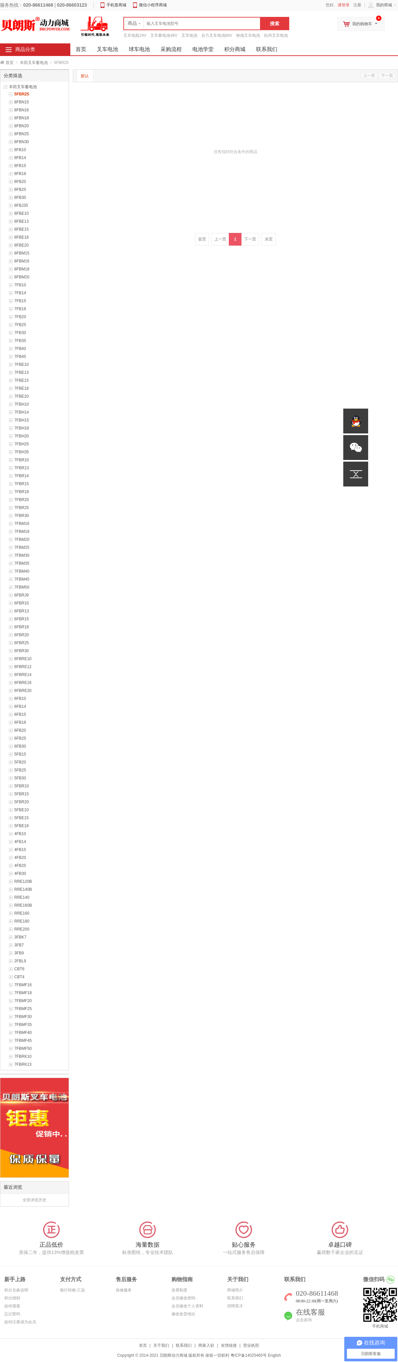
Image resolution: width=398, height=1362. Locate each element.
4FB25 (20, 865)
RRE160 (21, 913)
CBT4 (19, 977)
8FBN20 (21, 126)
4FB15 (20, 849)
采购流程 (171, 49)
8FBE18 (21, 237)
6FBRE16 (23, 682)
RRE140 (21, 897)
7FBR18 (21, 491)
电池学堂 (203, 49)
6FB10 (20, 698)
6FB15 (20, 714)
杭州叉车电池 (276, 35)
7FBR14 (21, 476)
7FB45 (20, 356)
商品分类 (25, 49)
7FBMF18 (23, 993)
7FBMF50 (23, 1048)
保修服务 (124, 1290)
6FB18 (20, 722)
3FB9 (19, 953)
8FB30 (20, 197)
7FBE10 (21, 364)
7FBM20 (21, 539)
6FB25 (20, 738)
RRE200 (21, 929)
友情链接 (229, 1345)
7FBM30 (21, 555)
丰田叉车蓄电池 (34, 62)
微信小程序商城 (153, 5)
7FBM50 (21, 587)
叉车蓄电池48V (163, 35)
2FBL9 (20, 961)
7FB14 (20, 293)
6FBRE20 (23, 690)
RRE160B (23, 905)
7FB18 (20, 309)
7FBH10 (21, 404)
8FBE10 (21, 213)
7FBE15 (21, 380)
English (274, 1355)
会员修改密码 (183, 1298)
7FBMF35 (23, 1024)
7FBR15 (21, 484)
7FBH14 (21, 412)
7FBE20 (21, 396)
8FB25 (20, 189)
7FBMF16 (23, 985)
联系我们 (266, 49)
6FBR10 (21, 603)
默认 (85, 76)
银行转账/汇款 (72, 1290)
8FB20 (20, 181)
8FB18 (20, 173)
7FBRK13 (23, 1064)
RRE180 (21, 921)
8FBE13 (21, 221)
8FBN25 (21, 134)
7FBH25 (21, 444)
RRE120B (23, 881)
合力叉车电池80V (216, 35)
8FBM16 (21, 261)
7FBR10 (21, 460)
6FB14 (20, 706)
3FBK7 (20, 937)
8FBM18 (21, 269)
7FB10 (20, 285)
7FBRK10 (23, 1056)
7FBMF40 (23, 1032)
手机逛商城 (116, 5)
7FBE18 (21, 388)
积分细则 (12, 1298)
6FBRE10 (23, 658)
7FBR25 (21, 507)
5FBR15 (21, 794)
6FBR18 (21, 627)
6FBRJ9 (21, 595)
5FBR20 (21, 802)
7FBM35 (21, 563)
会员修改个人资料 (187, 1306)
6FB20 (20, 730)
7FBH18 (21, 428)
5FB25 (20, 770)
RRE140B (23, 889)
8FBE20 (21, 245)
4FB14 (20, 841)
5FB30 (20, 778)
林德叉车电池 (248, 35)
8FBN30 (21, 142)
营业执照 (251, 1345)
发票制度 (179, 1290)
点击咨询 (304, 1320)
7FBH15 (21, 420)
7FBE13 (21, 372)
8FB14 (20, 157)
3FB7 (19, 945)
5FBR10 (21, 786)
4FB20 (20, 857)
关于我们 (161, 1345)
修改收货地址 (183, 1314)
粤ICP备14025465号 (249, 1355)
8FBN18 (21, 118)
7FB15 (20, 301)
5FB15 (20, 754)
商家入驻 (206, 1345)
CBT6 (19, 969)
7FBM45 (21, 579)
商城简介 (235, 1290)
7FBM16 (21, 523)
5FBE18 (21, 825)
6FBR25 (21, 643)
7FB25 (20, 324)
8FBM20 (21, 277)
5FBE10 (21, 810)
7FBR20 (21, 499)
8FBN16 (21, 110)
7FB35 (20, 340)
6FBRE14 (23, 674)
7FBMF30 (23, 1016)
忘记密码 (12, 1314)
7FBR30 (21, 515)
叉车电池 (189, 35)
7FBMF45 (23, 1040)
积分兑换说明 (16, 1290)
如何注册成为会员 (20, 1322)
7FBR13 (21, 468)
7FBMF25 (23, 1008)
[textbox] (192, 23)
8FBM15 (21, 253)
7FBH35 (21, 452)
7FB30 (20, 332)
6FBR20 (21, 635)
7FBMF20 (23, 1000)
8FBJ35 (21, 205)
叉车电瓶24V (134, 35)
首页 (10, 62)
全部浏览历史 (34, 1200)
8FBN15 (21, 102)
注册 (357, 5)
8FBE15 (21, 229)
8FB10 (20, 149)
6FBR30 (21, 651)
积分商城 (234, 49)
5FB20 (20, 762)
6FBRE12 (23, 666)
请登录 (344, 5)
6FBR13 (21, 611)
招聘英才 (235, 1306)
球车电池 (139, 49)
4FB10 (20, 833)
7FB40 (20, 348)
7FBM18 (21, 531)
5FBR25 (21, 94)
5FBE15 (21, 818)
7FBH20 (21, 436)
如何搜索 (12, 1306)
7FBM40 (21, 571)
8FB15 (20, 165)
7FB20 (20, 316)
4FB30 (20, 873)
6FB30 (20, 746)
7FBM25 (21, 547)
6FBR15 (21, 619)
